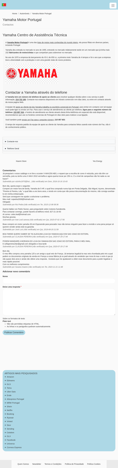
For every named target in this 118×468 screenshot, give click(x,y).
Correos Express (14, 447)
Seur (9, 425)
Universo (11, 444)
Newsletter (36, 464)
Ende (9, 395)
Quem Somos (23, 464)
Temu (9, 388)
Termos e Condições (53, 464)
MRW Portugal (13, 403)
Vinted (9, 421)
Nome (5, 276)
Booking (10, 414)
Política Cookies (93, 464)
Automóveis (24, 13)
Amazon (10, 377)
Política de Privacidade (74, 464)
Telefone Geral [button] (13, 148)
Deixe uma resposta (11, 287)
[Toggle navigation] (113, 5)
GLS (9, 384)
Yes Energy (97, 161)
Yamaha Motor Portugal (41, 13)
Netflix (9, 410)
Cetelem (10, 432)
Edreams (11, 380)
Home (14, 13)
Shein (9, 406)
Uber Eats (11, 392)
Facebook (11, 440)
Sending (10, 429)
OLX (9, 436)
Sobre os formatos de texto (14, 318)
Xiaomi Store (21, 161)
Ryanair (10, 418)
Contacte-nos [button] (12, 141)
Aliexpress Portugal (15, 399)
